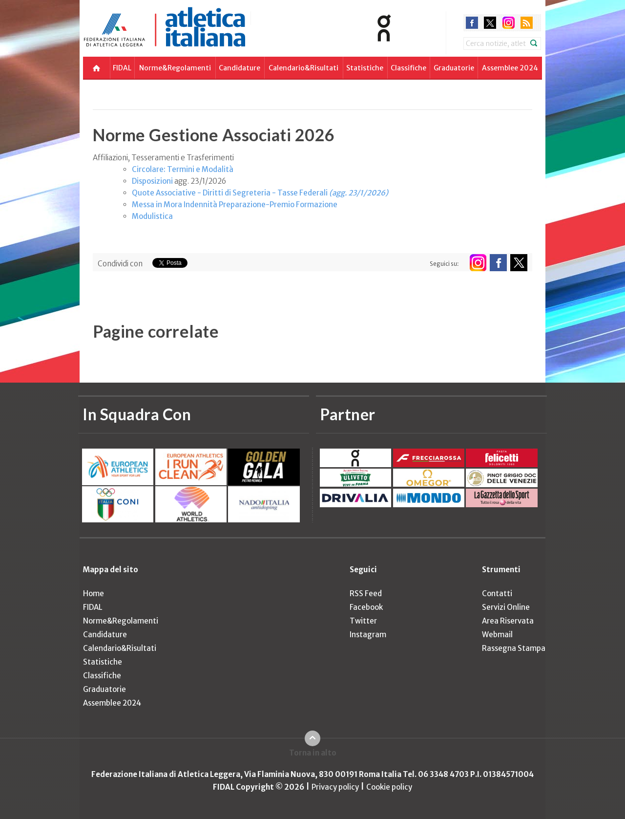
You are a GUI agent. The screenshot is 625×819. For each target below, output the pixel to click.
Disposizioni (152, 181)
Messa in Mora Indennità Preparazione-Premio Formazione (234, 204)
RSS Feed (366, 593)
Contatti (497, 593)
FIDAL (122, 68)
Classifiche (408, 68)
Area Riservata (508, 620)
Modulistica (152, 216)
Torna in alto (312, 752)
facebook (472, 23)
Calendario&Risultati (303, 68)
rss (527, 23)
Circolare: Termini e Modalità (182, 169)
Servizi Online (506, 607)
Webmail (497, 634)
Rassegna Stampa (513, 648)
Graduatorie (454, 68)
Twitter (363, 620)
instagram (508, 23)
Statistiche (364, 68)
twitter (490, 23)
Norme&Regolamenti (175, 68)
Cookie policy (389, 787)
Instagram (368, 634)
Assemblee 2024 (510, 68)
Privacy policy (335, 787)
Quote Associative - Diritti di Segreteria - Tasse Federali (260, 192)
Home (93, 593)
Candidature (239, 68)
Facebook (366, 607)
